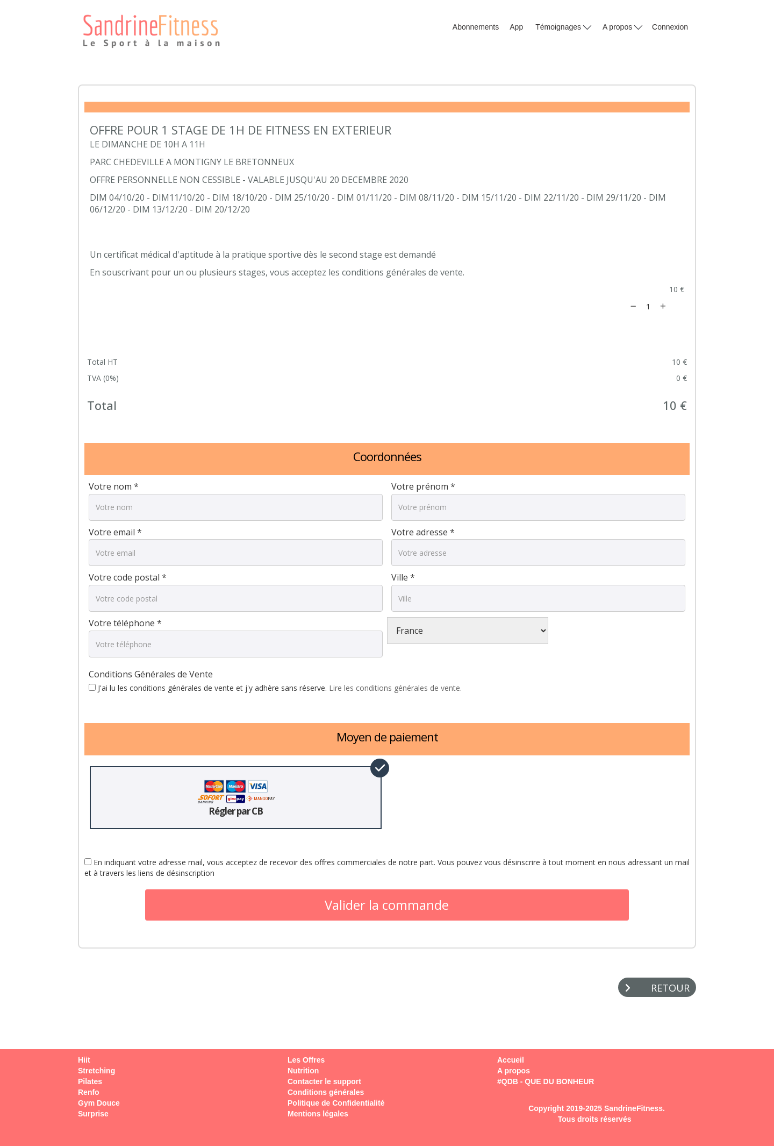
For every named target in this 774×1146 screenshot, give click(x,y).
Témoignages (563, 26)
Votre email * (115, 532)
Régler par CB (236, 797)
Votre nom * (114, 486)
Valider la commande (387, 905)
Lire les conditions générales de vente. (395, 688)
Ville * (403, 577)
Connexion (670, 27)
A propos (622, 26)
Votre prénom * (423, 486)
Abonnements (476, 27)
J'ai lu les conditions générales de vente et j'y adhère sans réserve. (275, 688)
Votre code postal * (128, 577)
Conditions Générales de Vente (151, 674)
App (516, 27)
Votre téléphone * (125, 623)
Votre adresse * (423, 532)
